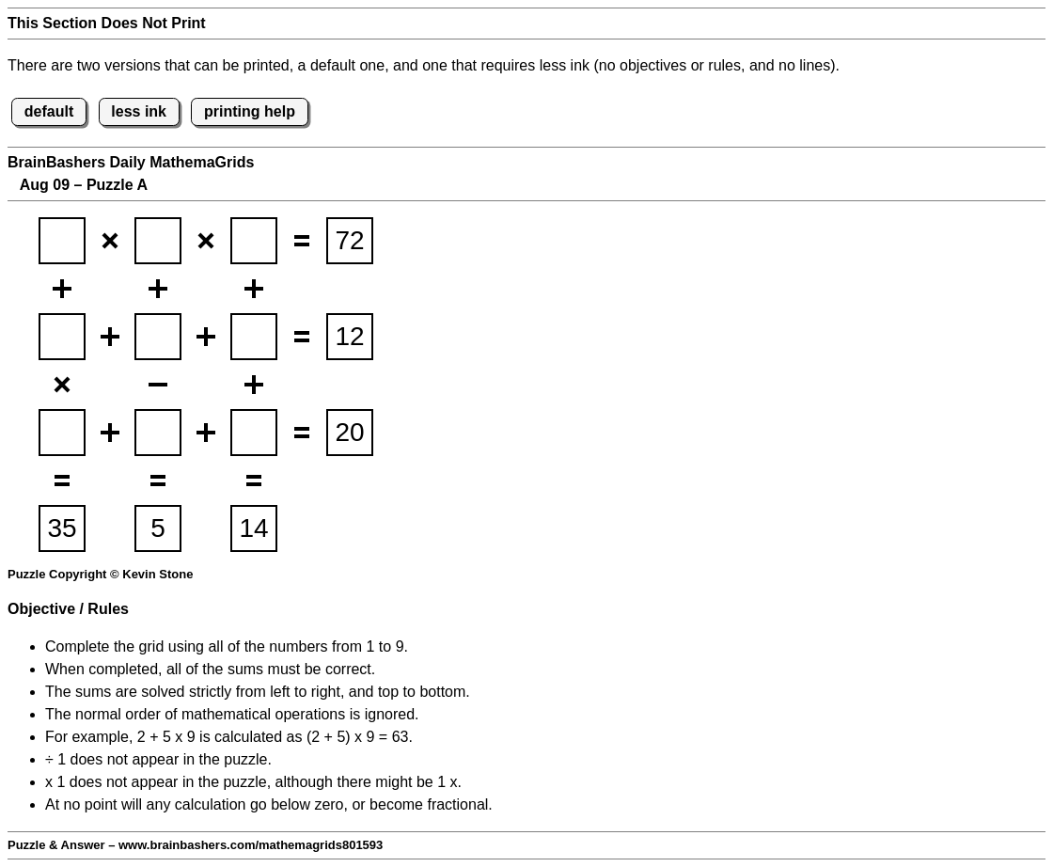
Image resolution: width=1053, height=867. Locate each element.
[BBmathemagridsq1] (62, 240)
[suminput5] (157, 528)
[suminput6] (253, 528)
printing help (249, 111)
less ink (138, 111)
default (48, 111)
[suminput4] (62, 528)
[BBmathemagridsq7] (62, 432)
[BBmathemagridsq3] (253, 240)
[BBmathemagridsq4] (62, 336)
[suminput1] (349, 240)
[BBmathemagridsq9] (253, 432)
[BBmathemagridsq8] (157, 432)
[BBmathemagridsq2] (157, 240)
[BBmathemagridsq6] (253, 336)
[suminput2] (349, 336)
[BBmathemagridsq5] (157, 336)
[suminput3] (349, 432)
